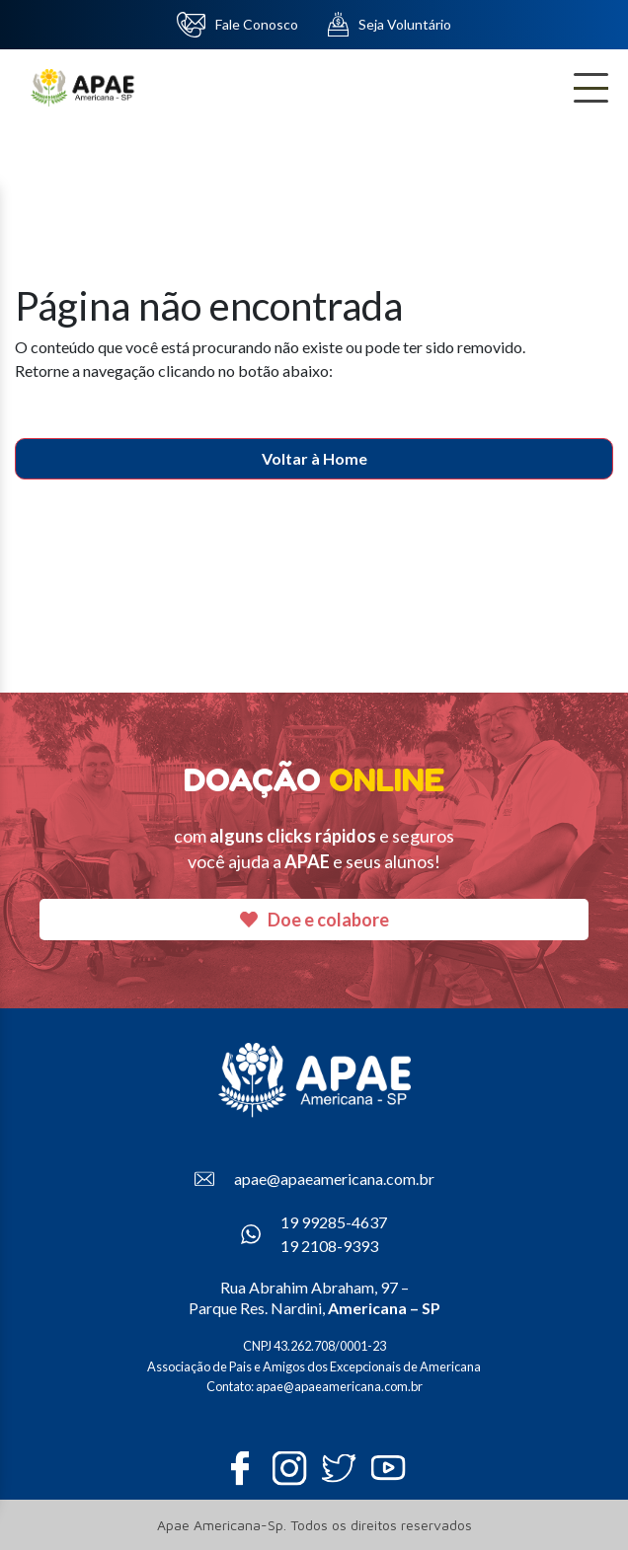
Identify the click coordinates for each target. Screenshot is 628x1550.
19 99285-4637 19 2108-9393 (314, 1234)
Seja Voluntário (389, 24)
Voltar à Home (314, 458)
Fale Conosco (238, 24)
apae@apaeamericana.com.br (314, 1179)
